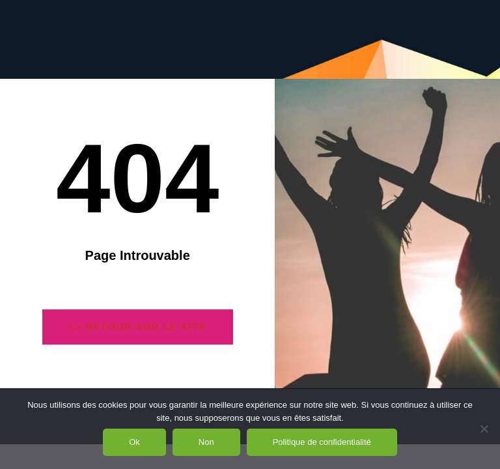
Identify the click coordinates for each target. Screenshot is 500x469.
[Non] (483, 428)
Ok (134, 442)
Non (206, 442)
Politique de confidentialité (322, 442)
